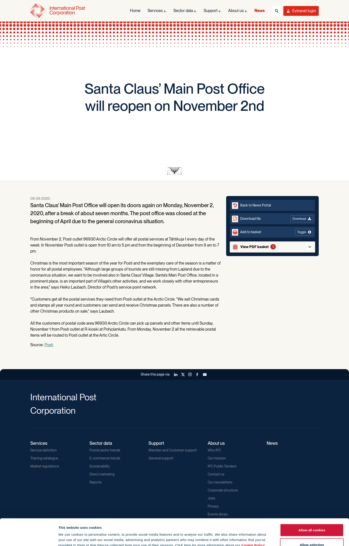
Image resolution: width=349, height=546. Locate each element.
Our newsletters (220, 482)
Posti (49, 344)
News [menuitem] (259, 10)
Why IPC (214, 450)
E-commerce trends (104, 458)
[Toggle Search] (277, 11)
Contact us (216, 474)
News (272, 443)
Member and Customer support (172, 450)
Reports (95, 482)
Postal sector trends (104, 450)
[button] (272, 232)
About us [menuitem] (236, 10)
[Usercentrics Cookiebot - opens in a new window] (28, 537)
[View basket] (272, 247)
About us (216, 443)
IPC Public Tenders (222, 466)
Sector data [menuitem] (183, 10)
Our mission (217, 458)
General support (160, 458)
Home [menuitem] (135, 10)
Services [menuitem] (155, 10)
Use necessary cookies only (312, 534)
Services (38, 443)
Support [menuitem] (210, 10)
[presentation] (174, 171)
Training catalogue (44, 458)
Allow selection (312, 520)
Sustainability (99, 466)
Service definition (43, 450)
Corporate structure (223, 490)
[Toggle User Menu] (301, 11)
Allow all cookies (311, 505)
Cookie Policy (253, 520)
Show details (240, 534)
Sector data (100, 443)
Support (156, 443)
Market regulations (44, 466)
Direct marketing (102, 474)
